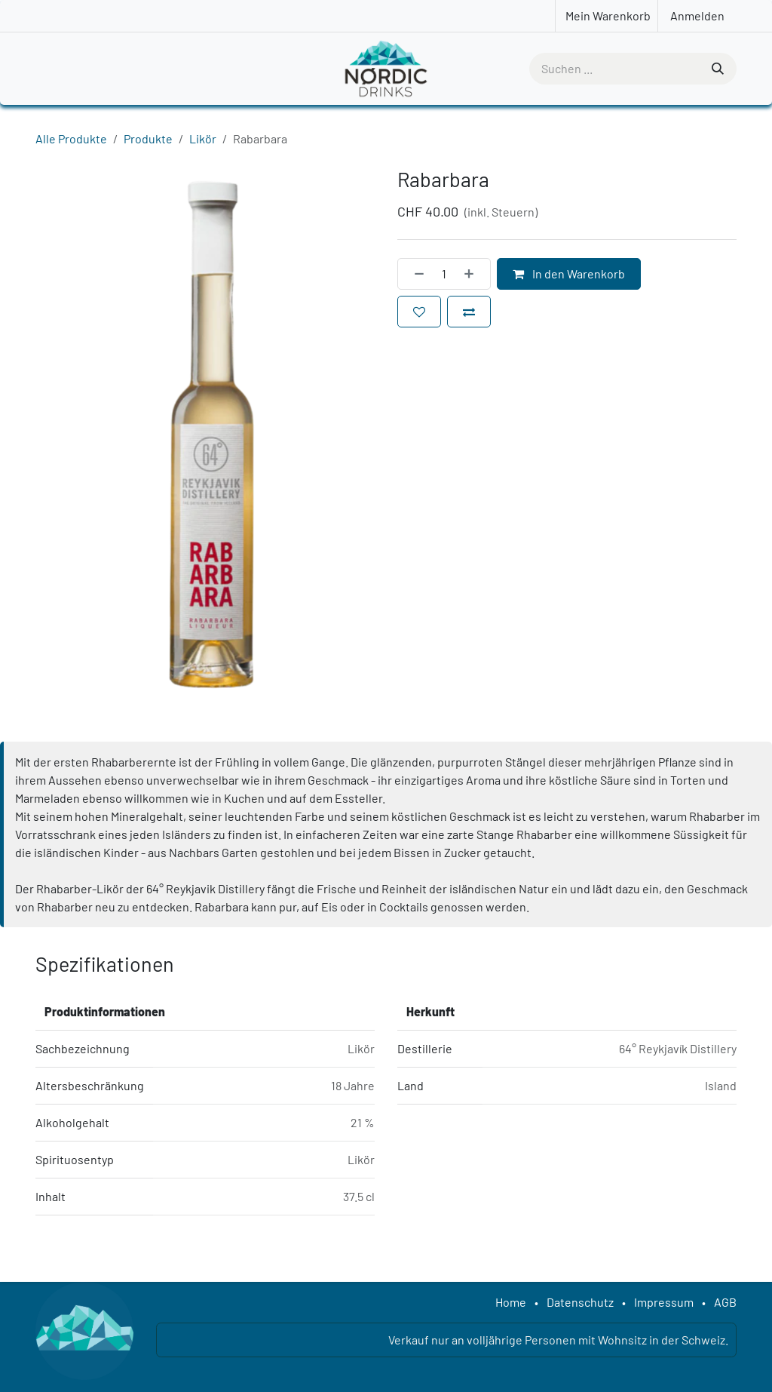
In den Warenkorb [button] (569, 273)
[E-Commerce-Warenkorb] (606, 16)
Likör (202, 138)
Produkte (148, 138)
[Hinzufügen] (473, 274)
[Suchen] (716, 69)
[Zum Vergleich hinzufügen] (469, 311)
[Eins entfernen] (414, 274)
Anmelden (697, 15)
